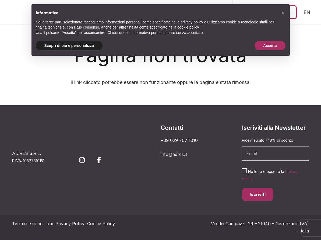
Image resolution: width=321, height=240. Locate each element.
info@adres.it (174, 154)
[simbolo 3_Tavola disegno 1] (17, 12)
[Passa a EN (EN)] (307, 12)
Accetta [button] (270, 45)
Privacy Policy (69, 223)
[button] (282, 13)
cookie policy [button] (188, 27)
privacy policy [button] (192, 22)
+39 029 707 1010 (179, 140)
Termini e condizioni (32, 223)
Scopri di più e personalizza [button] (69, 45)
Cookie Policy (101, 223)
